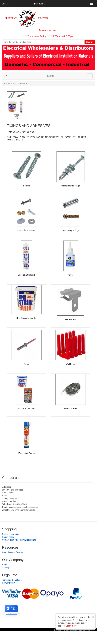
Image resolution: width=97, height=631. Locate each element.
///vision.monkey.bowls (25, 510)
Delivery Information (11, 534)
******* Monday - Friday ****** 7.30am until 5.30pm (48, 36)
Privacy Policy (8, 583)
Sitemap (5, 567)
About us (6, 564)
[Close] (93, 616)
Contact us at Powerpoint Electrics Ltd (19, 540)
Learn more (71, 626)
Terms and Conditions (11, 580)
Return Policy (8, 537)
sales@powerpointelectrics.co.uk (23, 507)
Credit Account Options (12, 552)
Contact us (10, 478)
